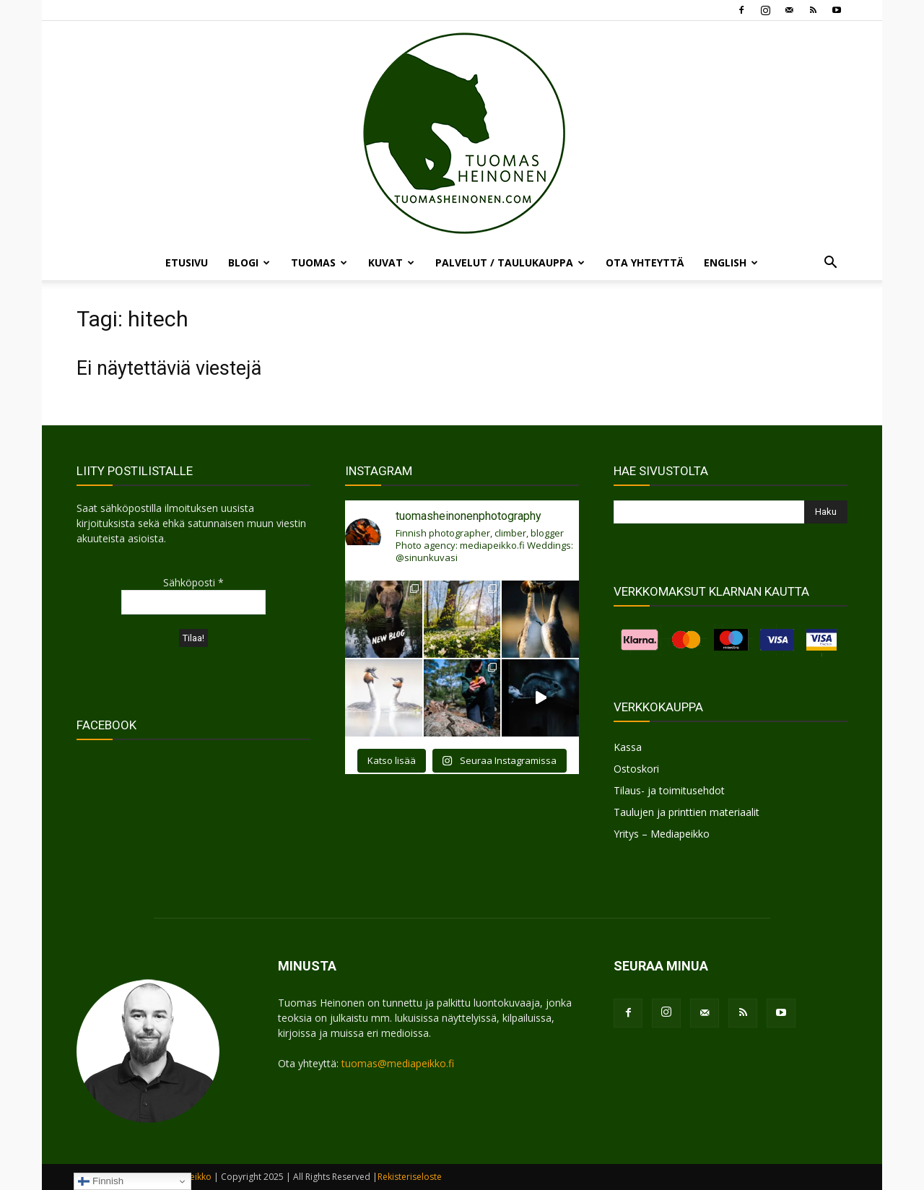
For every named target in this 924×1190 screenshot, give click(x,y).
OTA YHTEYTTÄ (645, 262)
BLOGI (249, 262)
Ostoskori (636, 769)
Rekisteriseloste (410, 1177)
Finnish (100, 1181)
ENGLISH (731, 262)
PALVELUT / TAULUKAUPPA (510, 262)
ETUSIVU (186, 262)
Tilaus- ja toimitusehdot (669, 790)
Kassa (628, 747)
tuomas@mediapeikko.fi (397, 1063)
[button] (830, 264)
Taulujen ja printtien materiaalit (686, 812)
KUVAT (391, 262)
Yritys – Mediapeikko (662, 834)
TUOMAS (319, 262)
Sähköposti (193, 582)
